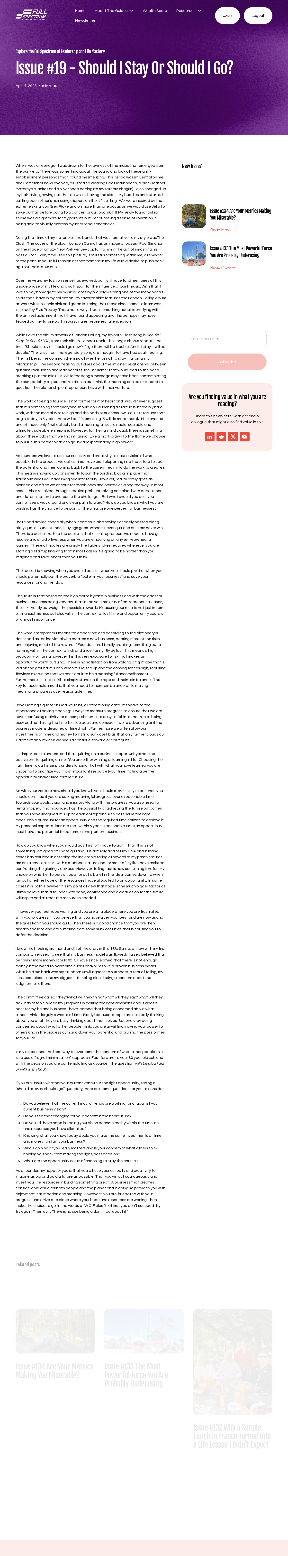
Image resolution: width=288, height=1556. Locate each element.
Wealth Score (155, 11)
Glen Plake (59, 206)
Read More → (222, 233)
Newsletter (85, 20)
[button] (114, 11)
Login (227, 15)
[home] (41, 15)
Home (80, 11)
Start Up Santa (116, 948)
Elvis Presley (46, 310)
